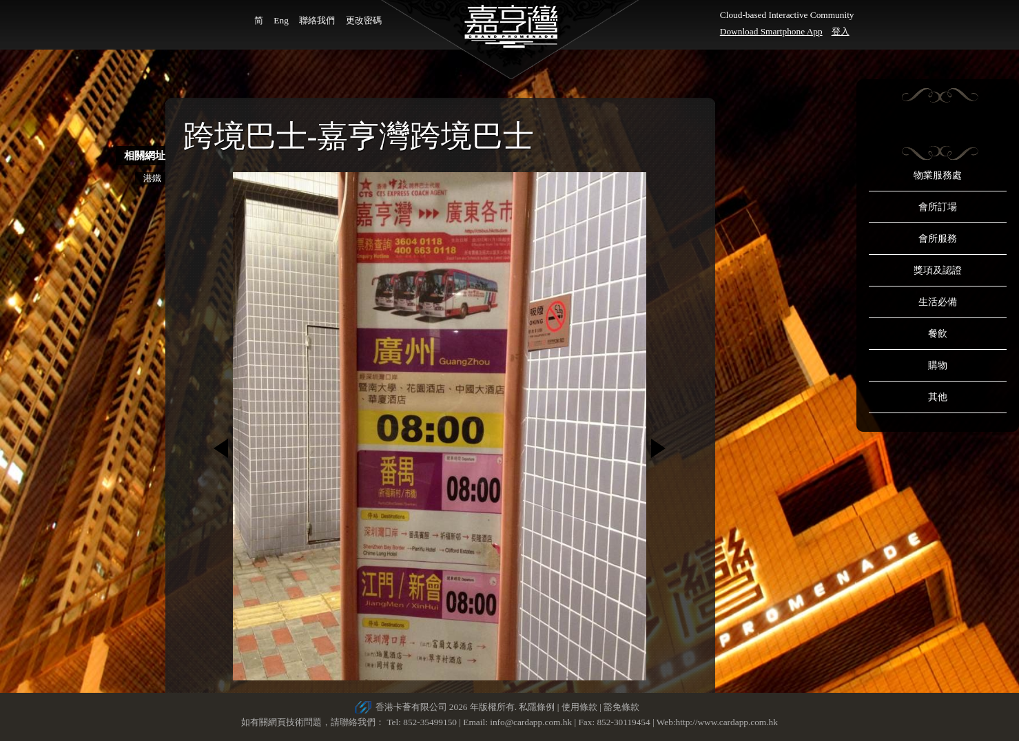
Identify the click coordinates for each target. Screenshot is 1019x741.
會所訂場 (937, 207)
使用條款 (579, 707)
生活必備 (937, 302)
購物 (937, 365)
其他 (937, 397)
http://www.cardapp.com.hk (727, 722)
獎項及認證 (938, 270)
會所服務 (937, 238)
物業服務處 (938, 175)
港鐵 (152, 178)
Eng (281, 20)
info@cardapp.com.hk (532, 722)
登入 (841, 31)
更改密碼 (364, 20)
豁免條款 (621, 707)
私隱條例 (537, 707)
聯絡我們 (317, 20)
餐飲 (937, 333)
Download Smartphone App (771, 31)
